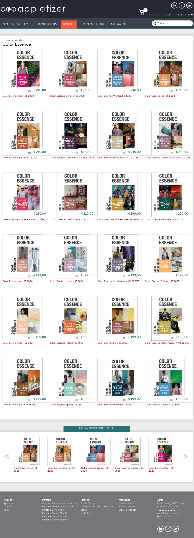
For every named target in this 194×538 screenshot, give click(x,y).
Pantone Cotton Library (54, 510)
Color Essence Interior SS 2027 (66, 343)
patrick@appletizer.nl (168, 513)
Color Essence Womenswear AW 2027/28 (72, 158)
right (187, 457)
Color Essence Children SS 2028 (67, 96)
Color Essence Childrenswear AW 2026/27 (120, 219)
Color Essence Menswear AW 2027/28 (117, 158)
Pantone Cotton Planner (54, 516)
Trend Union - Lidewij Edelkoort (97, 507)
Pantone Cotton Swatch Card (57, 507)
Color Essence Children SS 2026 (162, 405)
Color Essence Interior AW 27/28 (67, 219)
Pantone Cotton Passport (55, 520)
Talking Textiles (127, 507)
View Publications (128, 510)
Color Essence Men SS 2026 (18, 281)
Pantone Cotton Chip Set (55, 513)
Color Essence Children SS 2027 (162, 281)
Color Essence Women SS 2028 (114, 96)
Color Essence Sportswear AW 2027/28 (24, 219)
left (8, 457)
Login (7, 510)
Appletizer (9, 503)
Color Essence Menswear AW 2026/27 (165, 219)
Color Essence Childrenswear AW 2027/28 (167, 158)
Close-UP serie (126, 503)
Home (6, 40)
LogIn (168, 15)
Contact (8, 507)
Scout (84, 510)
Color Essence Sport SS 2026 (65, 405)
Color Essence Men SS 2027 (112, 343)
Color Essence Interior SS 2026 (66, 281)
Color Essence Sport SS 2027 (18, 343)
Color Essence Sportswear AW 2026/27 (118, 281)
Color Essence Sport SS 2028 (18, 96)
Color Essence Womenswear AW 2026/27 (167, 343)
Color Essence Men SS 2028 (160, 96)
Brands (18, 40)
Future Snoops (88, 503)
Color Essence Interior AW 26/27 (20, 405)
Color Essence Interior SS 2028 (19, 158)
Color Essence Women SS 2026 (114, 405)
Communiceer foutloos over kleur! (60, 503)
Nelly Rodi (86, 513)
